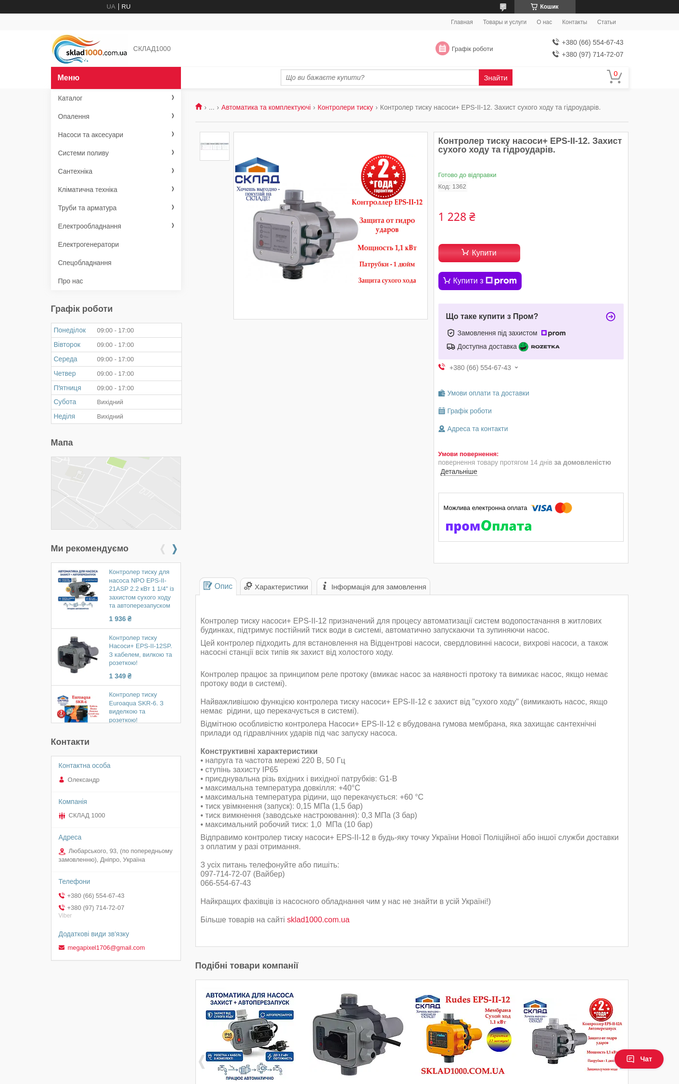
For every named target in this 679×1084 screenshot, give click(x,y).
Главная (462, 22)
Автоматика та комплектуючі (266, 107)
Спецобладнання (85, 263)
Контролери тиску (345, 107)
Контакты (574, 22)
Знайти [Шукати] (495, 78)
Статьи (606, 22)
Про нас (70, 281)
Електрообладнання (89, 226)
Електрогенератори (88, 244)
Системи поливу (83, 153)
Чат (639, 1059)
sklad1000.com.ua (318, 920)
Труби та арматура (87, 208)
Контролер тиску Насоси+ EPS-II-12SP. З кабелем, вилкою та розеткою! (140, 650)
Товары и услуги (505, 22)
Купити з (485, 281)
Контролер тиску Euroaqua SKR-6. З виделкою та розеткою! (136, 707)
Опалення (74, 116)
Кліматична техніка (87, 189)
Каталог (70, 98)
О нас (544, 22)
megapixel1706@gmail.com (106, 947)
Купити (484, 253)
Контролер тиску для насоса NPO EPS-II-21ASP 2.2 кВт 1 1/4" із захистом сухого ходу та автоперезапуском (141, 588)
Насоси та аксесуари (91, 135)
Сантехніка (75, 171)
